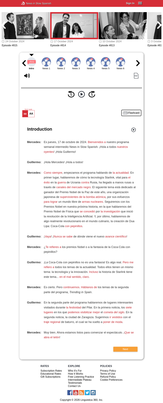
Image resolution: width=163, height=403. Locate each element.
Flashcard (133, 113)
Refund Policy (108, 376)
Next (125, 349)
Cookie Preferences (111, 379)
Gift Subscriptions (50, 376)
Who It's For (75, 370)
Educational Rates (50, 373)
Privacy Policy (108, 370)
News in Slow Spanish (27, 3)
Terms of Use (107, 373)
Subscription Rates (51, 370)
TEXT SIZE (28, 109)
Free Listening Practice (81, 376)
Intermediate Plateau (80, 379)
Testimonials (75, 382)
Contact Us (74, 386)
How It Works (75, 373)
